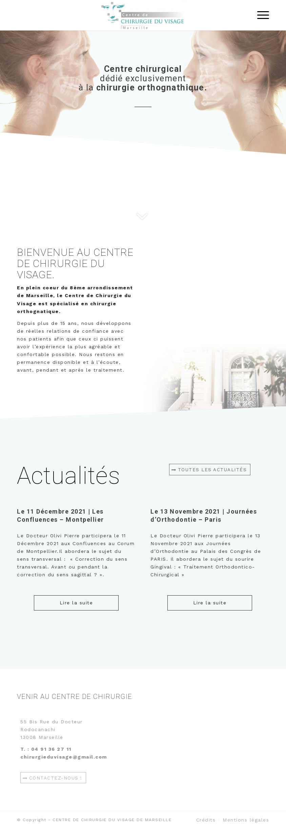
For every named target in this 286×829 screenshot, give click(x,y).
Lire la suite (76, 602)
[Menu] (259, 15)
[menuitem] (206, 820)
